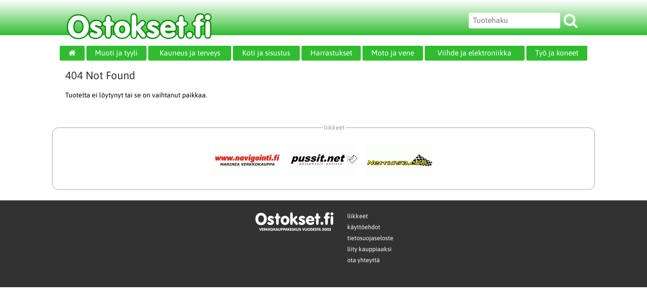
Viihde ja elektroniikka (474, 53)
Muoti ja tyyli (116, 53)
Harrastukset (331, 53)
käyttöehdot (363, 227)
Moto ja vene (392, 53)
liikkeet (357, 216)
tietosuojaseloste (370, 238)
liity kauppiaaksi (369, 249)
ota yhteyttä (363, 260)
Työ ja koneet (556, 53)
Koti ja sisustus (266, 53)
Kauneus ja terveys (190, 53)
